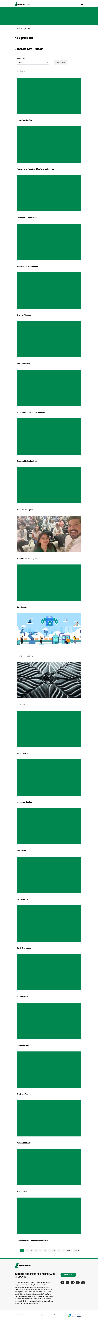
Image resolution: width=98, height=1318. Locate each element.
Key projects (26, 29)
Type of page (20, 59)
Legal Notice (43, 1315)
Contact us (68, 1275)
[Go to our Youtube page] (73, 1282)
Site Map (28, 1315)
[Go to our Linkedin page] (62, 1282)
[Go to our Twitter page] (68, 1282)
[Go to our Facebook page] (78, 1282)
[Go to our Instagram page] (83, 1282)
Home (18, 29)
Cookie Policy (52, 1315)
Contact (35, 1315)
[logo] (20, 4)
